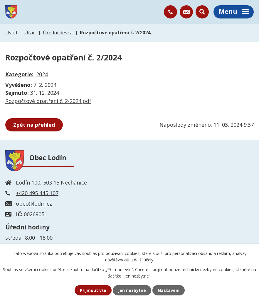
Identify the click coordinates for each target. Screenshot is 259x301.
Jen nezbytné (132, 290)
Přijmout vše (93, 290)
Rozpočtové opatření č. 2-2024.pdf (48, 100)
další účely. (144, 260)
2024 (42, 74)
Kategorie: (19, 74)
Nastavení (168, 290)
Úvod (11, 32)
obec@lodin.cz (34, 203)
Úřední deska (58, 32)
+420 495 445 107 (37, 193)
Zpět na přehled (34, 124)
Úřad (30, 32)
